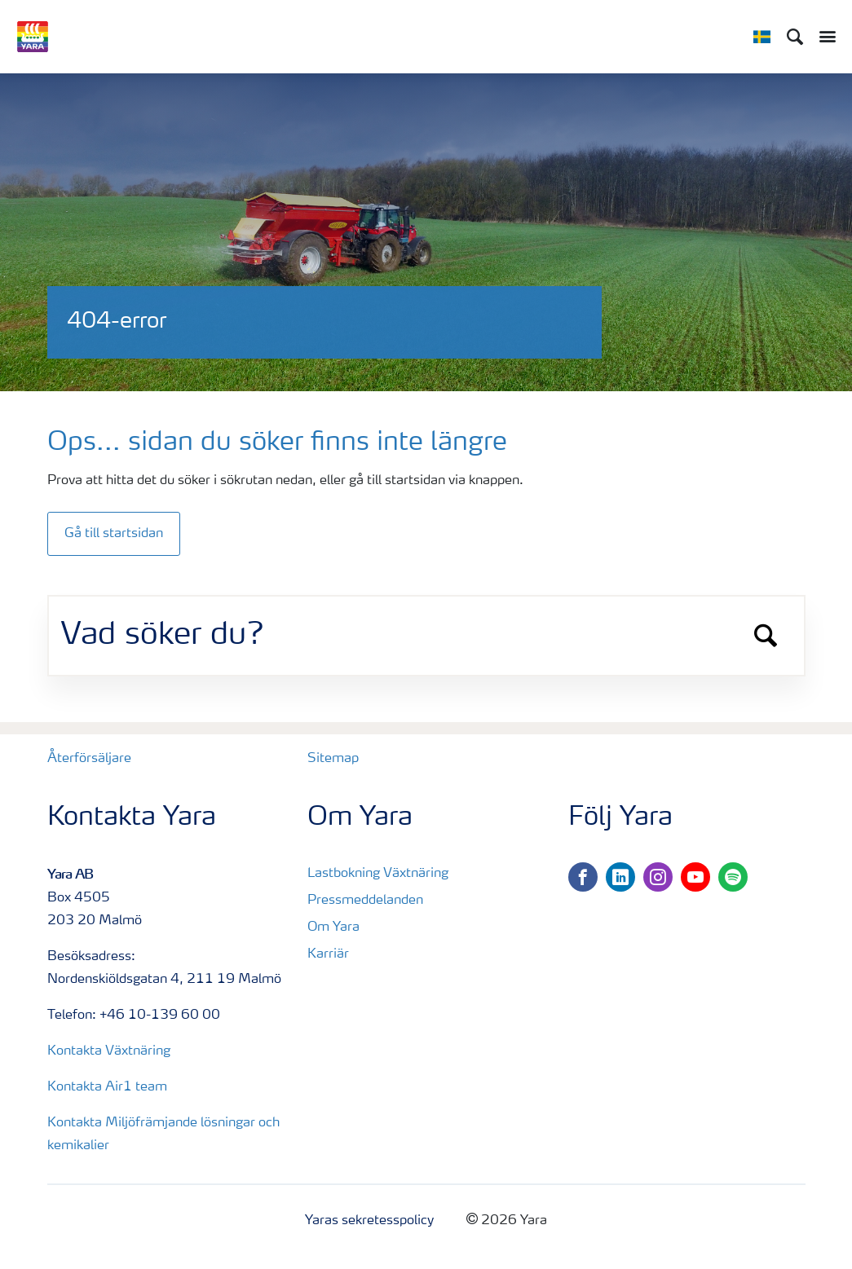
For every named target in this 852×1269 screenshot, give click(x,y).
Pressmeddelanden (365, 900)
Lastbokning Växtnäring (377, 873)
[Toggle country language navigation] (762, 36)
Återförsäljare (89, 758)
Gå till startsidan (113, 533)
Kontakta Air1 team (107, 1087)
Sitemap (333, 758)
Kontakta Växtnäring (108, 1051)
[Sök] (795, 36)
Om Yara (333, 927)
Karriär (328, 954)
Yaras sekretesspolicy (369, 1220)
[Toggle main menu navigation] (823, 36)
